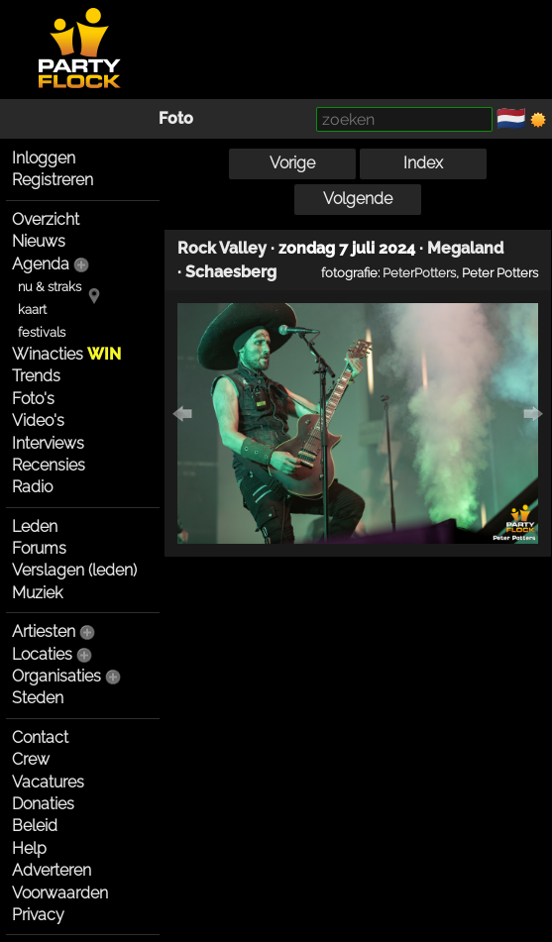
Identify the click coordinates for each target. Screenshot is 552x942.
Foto (176, 118)
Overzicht (45, 219)
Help (29, 848)
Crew (31, 759)
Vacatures (48, 782)
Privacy (38, 914)
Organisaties (56, 676)
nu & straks (49, 286)
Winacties (66, 354)
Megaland (465, 248)
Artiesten (43, 631)
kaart (32, 309)
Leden (34, 526)
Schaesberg (230, 271)
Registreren (52, 179)
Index (423, 163)
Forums (39, 548)
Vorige (292, 163)
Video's (38, 420)
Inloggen (43, 158)
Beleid (34, 825)
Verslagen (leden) (74, 570)
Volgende (357, 198)
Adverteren (51, 870)
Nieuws (38, 241)
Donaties (43, 803)
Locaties (42, 654)
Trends (36, 375)
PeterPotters (419, 272)
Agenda (40, 264)
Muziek (37, 592)
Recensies (48, 465)
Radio (32, 486)
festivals (41, 332)
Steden (37, 697)
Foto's (33, 398)
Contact (40, 737)
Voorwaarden (60, 893)
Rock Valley (222, 248)
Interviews (48, 443)
